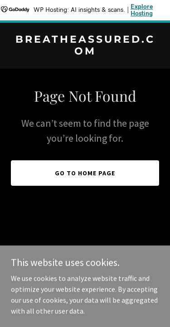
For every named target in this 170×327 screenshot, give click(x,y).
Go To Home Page (85, 173)
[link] (85, 51)
